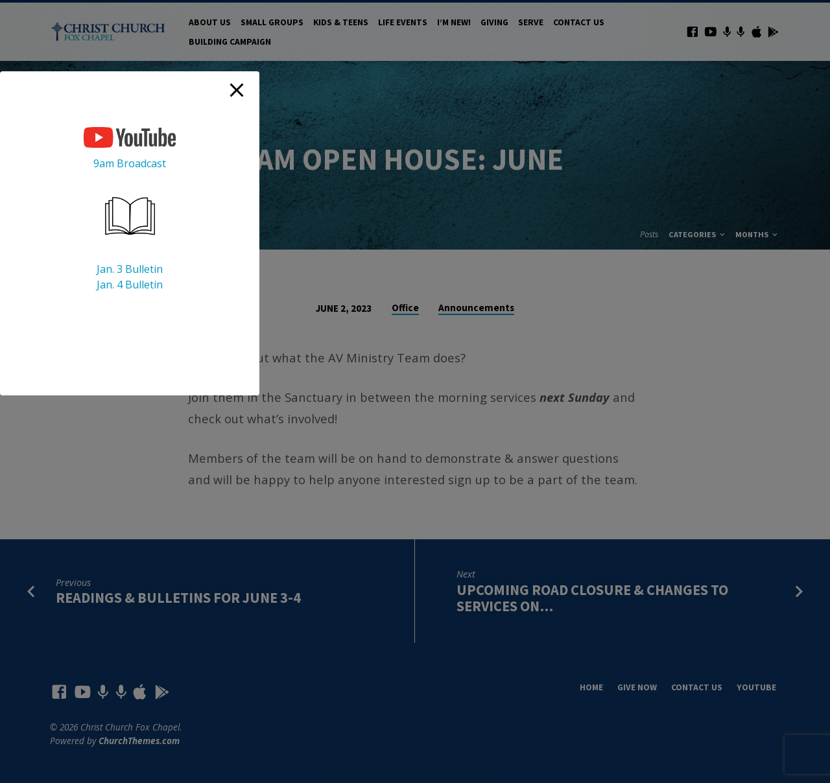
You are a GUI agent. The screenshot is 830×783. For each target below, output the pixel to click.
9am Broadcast (129, 163)
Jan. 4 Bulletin (130, 284)
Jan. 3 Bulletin (130, 269)
